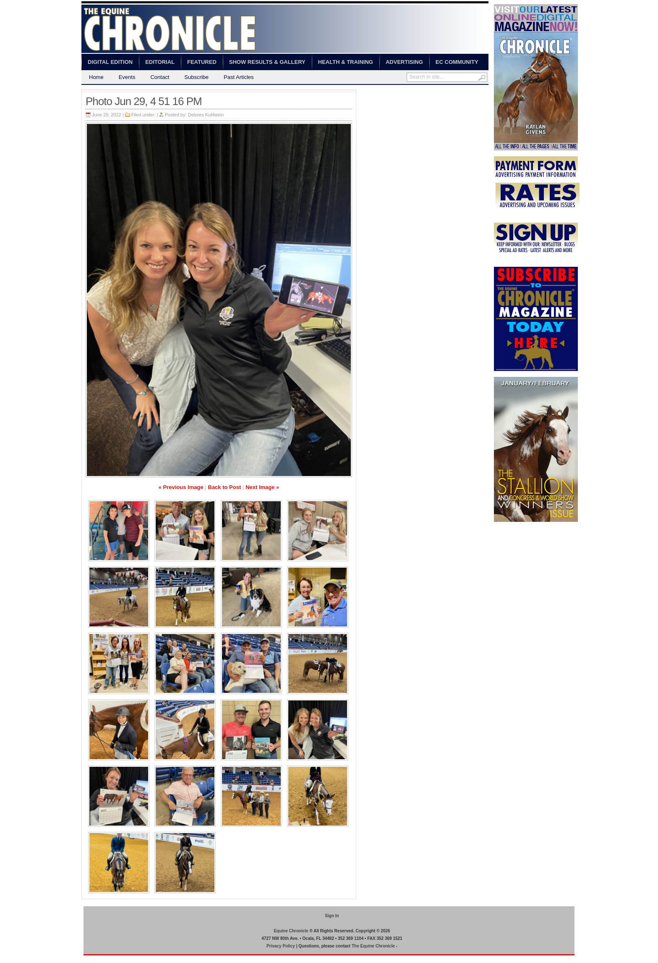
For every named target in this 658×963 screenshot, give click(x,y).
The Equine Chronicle (373, 946)
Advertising (404, 62)
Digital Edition (110, 62)
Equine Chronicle (291, 931)
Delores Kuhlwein (206, 114)
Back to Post (224, 487)
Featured (202, 62)
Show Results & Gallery (267, 62)
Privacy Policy (280, 946)
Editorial (160, 62)
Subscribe (196, 77)
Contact (159, 77)
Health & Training (345, 62)
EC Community (457, 62)
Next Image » (262, 487)
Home (96, 77)
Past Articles (239, 77)
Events (127, 77)
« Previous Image (181, 487)
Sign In (332, 915)
